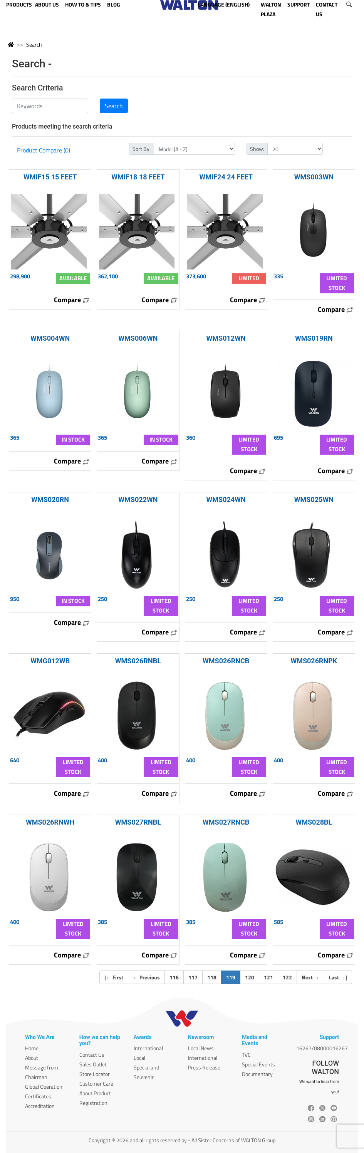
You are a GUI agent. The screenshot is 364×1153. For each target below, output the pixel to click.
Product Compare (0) (43, 150)
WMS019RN (314, 338)
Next (310, 977)
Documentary (257, 1074)
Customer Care (96, 1083)
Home (32, 1048)
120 (249, 977)
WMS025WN (314, 499)
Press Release (204, 1067)
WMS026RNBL (138, 661)
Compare (71, 300)
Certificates (38, 1096)
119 (233, 977)
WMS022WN (138, 499)
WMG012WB (50, 661)
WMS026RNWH (50, 822)
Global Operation (43, 1087)
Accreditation (40, 1106)
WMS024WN (226, 499)
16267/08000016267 (322, 1048)
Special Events (258, 1064)
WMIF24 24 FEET (225, 177)
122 (287, 977)
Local (139, 1058)
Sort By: (142, 149)
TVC (246, 1055)
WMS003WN (314, 177)
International (148, 1048)
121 (268, 977)
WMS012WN (226, 338)
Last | (338, 977)
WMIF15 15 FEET (50, 177)
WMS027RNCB (226, 822)
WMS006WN (138, 338)
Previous (146, 977)
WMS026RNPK (313, 661)
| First (113, 977)
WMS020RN (50, 499)
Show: (257, 149)
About (31, 1058)
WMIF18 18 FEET (137, 177)
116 (174, 977)
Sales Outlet (93, 1064)
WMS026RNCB (226, 661)
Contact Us (91, 1055)
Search (34, 44)
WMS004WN (50, 338)
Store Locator (94, 1074)
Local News (201, 1048)
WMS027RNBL (138, 822)
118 (211, 977)
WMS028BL (313, 822)
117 (193, 977)
